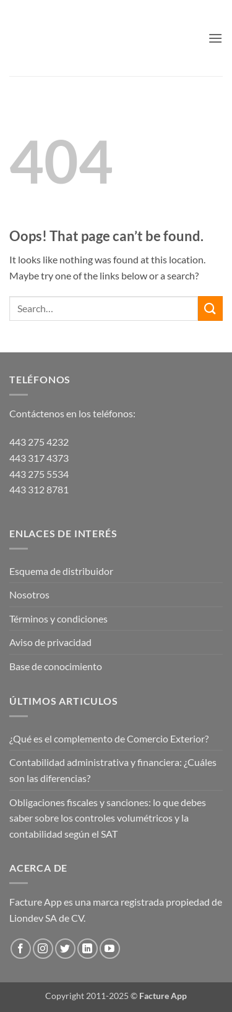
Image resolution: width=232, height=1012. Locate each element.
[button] (215, 38)
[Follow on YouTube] (110, 948)
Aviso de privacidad (50, 642)
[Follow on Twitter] (65, 948)
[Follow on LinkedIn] (87, 948)
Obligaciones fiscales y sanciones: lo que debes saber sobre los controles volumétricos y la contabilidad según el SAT (107, 818)
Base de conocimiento (55, 666)
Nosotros (29, 594)
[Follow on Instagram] (43, 948)
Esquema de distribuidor (61, 571)
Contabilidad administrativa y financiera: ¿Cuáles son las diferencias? (113, 770)
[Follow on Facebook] (21, 948)
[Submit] (210, 308)
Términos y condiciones (58, 618)
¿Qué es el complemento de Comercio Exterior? (108, 738)
